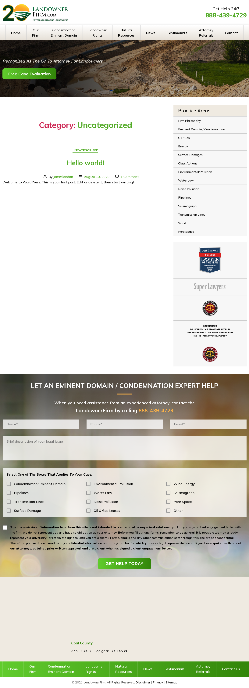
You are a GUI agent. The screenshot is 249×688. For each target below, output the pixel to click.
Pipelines (184, 197)
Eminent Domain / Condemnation (201, 129)
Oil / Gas (184, 138)
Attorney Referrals (206, 33)
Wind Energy (184, 484)
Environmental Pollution (113, 484)
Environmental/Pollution (195, 172)
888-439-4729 (226, 15)
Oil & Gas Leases (107, 510)
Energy (183, 146)
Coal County (82, 643)
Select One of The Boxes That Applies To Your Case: (49, 474)
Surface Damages (190, 155)
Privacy (158, 682)
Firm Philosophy (189, 121)
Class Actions (187, 163)
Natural (123, 669)
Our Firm (35, 33)
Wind (182, 223)
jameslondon (63, 177)
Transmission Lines (191, 214)
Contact (231, 33)
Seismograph (187, 206)
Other (178, 510)
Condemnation (61, 669)
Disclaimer (143, 682)
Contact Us (231, 669)
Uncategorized (85, 150)
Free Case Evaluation (29, 74)
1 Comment (130, 177)
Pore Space (186, 231)
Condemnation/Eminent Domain (40, 484)
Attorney (203, 669)
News (150, 33)
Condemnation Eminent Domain (64, 33)
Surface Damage (27, 510)
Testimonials (177, 33)
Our (32, 669)
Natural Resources (126, 33)
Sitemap (171, 682)
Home (16, 33)
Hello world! (85, 163)
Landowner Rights (97, 33)
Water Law (186, 180)
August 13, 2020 (97, 177)
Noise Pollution (188, 189)
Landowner (95, 669)
